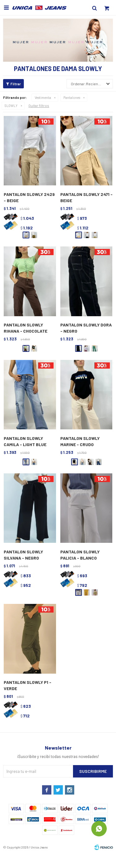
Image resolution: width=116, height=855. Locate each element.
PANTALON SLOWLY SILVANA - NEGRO (23, 554)
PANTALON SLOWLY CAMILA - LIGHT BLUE (25, 441)
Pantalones (71, 97)
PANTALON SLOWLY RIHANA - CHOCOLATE (25, 328)
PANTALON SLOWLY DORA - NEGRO (86, 328)
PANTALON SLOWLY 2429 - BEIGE (29, 197)
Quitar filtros (38, 105)
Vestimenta (43, 97)
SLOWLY (11, 106)
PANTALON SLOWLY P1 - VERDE (27, 685)
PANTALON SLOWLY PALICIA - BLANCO (80, 554)
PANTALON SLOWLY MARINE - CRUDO (80, 441)
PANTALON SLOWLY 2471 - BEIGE (86, 197)
